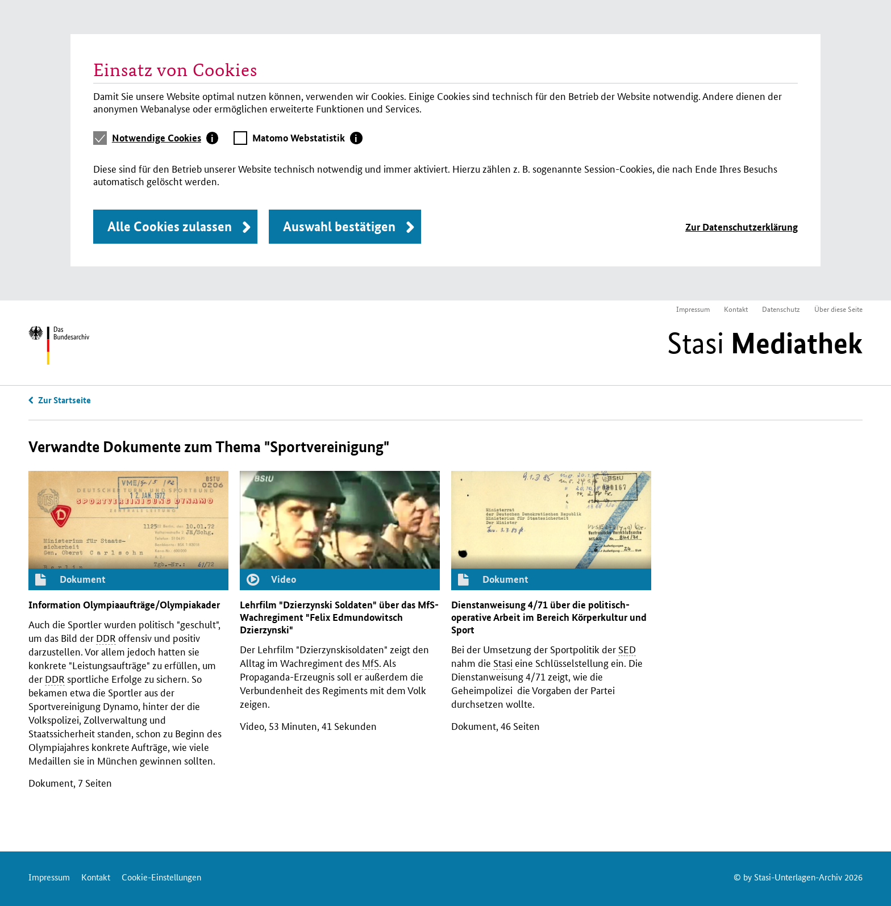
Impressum (693, 308)
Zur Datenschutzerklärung (741, 226)
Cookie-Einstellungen (161, 877)
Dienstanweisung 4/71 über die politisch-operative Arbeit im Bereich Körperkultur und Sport (549, 617)
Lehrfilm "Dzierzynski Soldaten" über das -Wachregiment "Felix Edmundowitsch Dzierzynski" (339, 617)
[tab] (165, 138)
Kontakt (736, 308)
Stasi (765, 343)
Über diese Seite (838, 308)
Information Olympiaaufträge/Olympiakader (124, 604)
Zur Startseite (64, 400)
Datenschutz (781, 308)
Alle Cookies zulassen (169, 226)
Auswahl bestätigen (339, 226)
